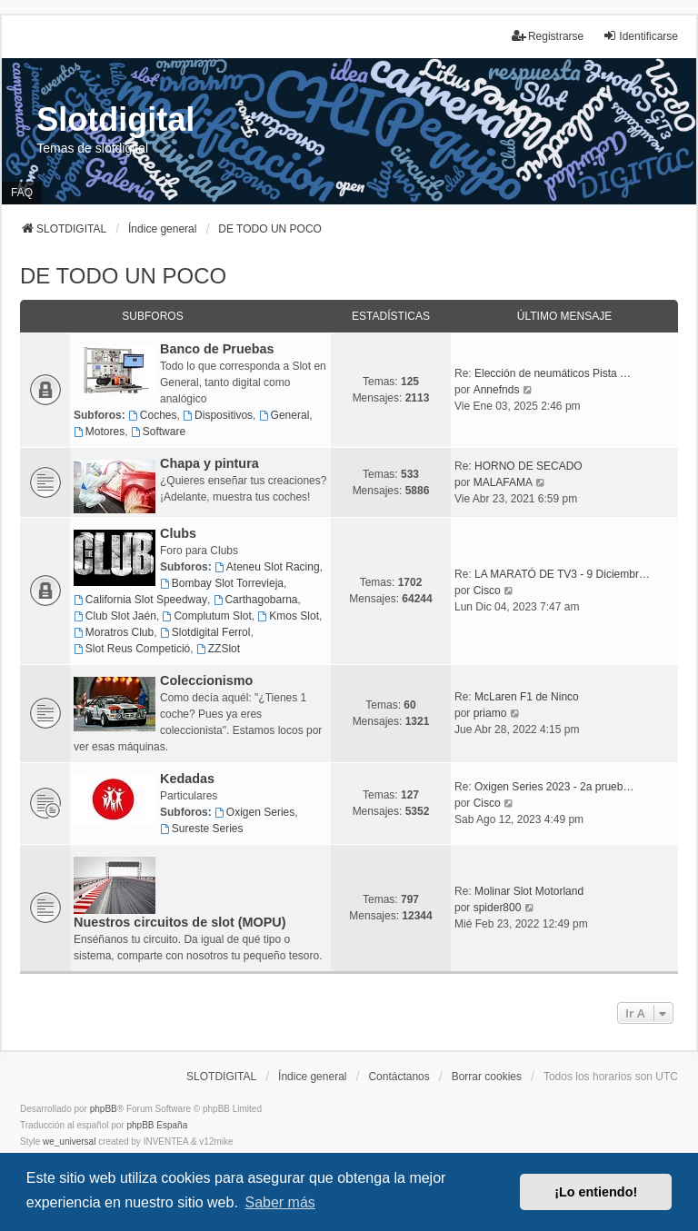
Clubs (178, 533)
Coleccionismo (206, 680)
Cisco (487, 590)
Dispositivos (218, 415)
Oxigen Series (254, 812)
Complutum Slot (207, 616)
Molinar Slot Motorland (528, 891)
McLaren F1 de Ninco (526, 696)
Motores (99, 431)
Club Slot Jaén (115, 616)
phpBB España (156, 1125)
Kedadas (187, 778)
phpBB (103, 1109)
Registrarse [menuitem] (547, 36)
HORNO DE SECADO (528, 466)
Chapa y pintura (209, 463)
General (284, 415)
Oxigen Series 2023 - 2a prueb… (553, 786)
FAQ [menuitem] (22, 192)
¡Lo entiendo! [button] (595, 1192)
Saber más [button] (279, 1202)
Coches (152, 415)
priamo (490, 713)
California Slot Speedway (140, 599)
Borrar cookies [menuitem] (487, 1076)
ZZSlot (218, 648)
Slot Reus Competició (132, 648)
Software (158, 431)
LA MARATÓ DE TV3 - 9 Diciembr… (562, 574)
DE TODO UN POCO (123, 275)
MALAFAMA (503, 482)
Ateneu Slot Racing (267, 567)
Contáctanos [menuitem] (398, 1076)
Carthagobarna (256, 599)
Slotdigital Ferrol (205, 632)
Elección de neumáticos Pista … (552, 373)
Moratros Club (114, 632)
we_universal (69, 1142)
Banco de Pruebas (217, 349)
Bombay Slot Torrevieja (222, 583)
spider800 (498, 907)
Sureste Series (202, 828)
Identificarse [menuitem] (640, 36)
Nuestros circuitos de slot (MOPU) (179, 922)
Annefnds (497, 389)
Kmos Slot (288, 616)
